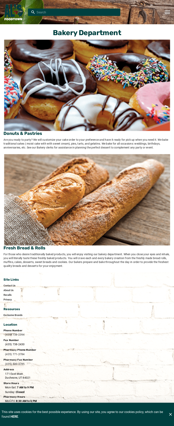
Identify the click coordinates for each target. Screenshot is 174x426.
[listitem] (9, 285)
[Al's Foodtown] (15, 12)
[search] (77, 12)
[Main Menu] (167, 12)
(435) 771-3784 (15, 354)
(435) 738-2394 (15, 334)
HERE (14, 416)
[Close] (170, 414)
